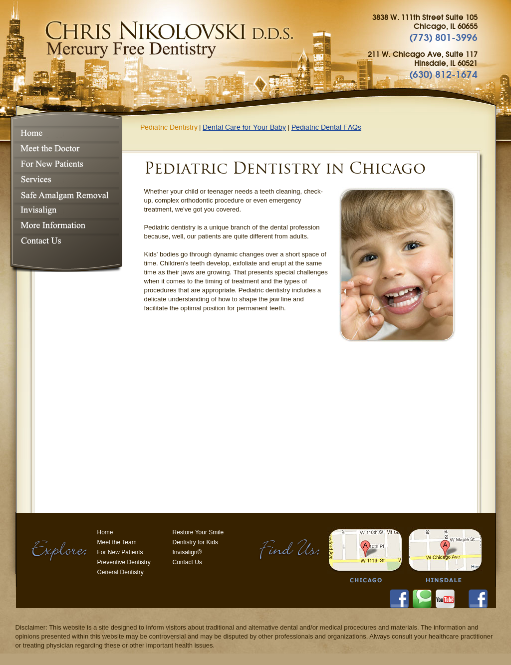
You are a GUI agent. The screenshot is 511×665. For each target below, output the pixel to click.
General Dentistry (120, 572)
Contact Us (65, 241)
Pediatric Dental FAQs (326, 127)
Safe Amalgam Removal (65, 195)
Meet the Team (117, 542)
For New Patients (65, 164)
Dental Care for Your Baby (244, 127)
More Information (65, 225)
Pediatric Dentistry (169, 127)
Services (65, 179)
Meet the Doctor (65, 149)
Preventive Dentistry (124, 562)
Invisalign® (65, 210)
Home (65, 133)
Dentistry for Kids (195, 542)
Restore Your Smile (198, 532)
